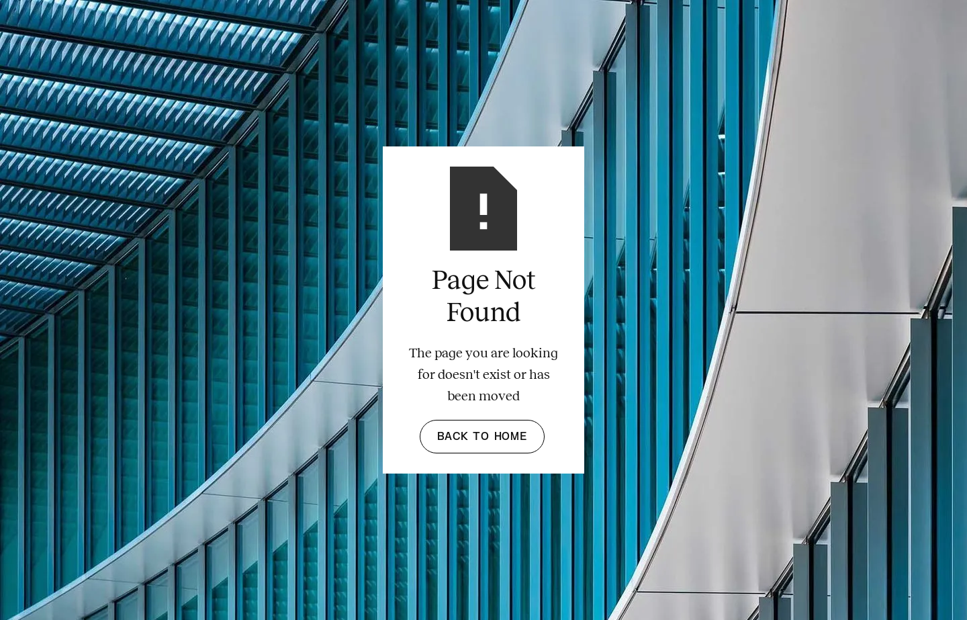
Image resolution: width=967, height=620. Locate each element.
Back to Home (482, 436)
